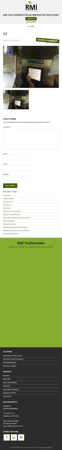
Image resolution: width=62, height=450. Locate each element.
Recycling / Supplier (10, 366)
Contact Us (31, 18)
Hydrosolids (7, 396)
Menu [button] (32, 26)
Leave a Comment (48, 40)
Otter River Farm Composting (11, 211)
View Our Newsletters (10, 408)
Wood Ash (6, 386)
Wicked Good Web (47, 447)
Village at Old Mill (8, 198)
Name (5, 154)
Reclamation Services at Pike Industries (15, 227)
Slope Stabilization (8, 221)
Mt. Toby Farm (7, 205)
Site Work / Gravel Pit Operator (13, 359)
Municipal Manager (9, 362)
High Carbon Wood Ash (11, 389)
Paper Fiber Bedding (10, 382)
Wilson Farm (7, 208)
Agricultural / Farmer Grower (12, 356)
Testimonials (7, 195)
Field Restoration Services (11, 234)
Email (5, 164)
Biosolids (6, 375)
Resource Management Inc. (31, 6)
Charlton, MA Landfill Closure (11, 214)
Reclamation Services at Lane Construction (16, 230)
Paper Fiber (7, 379)
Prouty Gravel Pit (8, 202)
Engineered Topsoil (9, 393)
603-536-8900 (31, 21)
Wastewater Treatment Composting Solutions (16, 218)
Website (6, 174)
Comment (7, 127)
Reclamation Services (9, 224)
